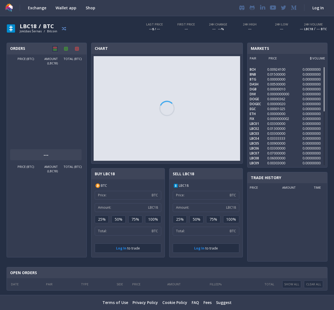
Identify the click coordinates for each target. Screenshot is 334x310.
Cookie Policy (174, 302)
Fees (207, 302)
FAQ (195, 302)
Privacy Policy (145, 302)
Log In (121, 248)
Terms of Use (115, 302)
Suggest (224, 302)
